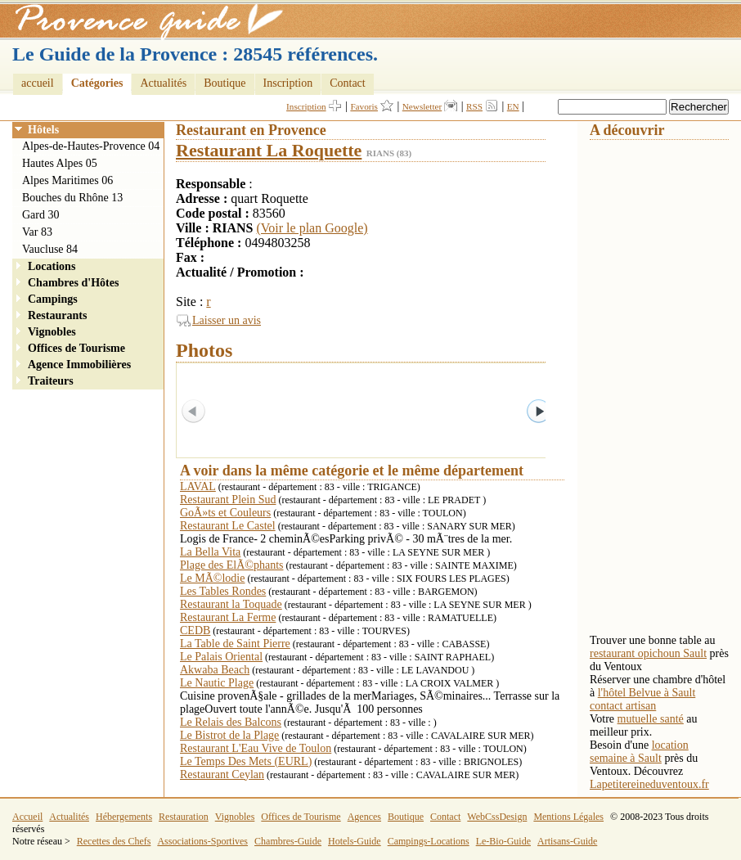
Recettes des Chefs (114, 841)
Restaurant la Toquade (231, 604)
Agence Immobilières (79, 364)
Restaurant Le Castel (228, 526)
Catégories (97, 83)
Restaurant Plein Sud (228, 499)
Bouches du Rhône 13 (72, 197)
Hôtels (43, 130)
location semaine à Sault (639, 751)
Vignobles (52, 332)
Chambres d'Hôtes (73, 283)
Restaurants (57, 315)
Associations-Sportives (202, 841)
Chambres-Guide (287, 841)
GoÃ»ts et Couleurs (225, 513)
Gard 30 (41, 215)
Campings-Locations (428, 841)
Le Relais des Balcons (230, 722)
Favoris (364, 106)
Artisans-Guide (567, 841)
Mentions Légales (568, 816)
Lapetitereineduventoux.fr (649, 784)
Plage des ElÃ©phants (232, 565)
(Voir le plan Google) (312, 228)
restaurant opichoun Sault (648, 653)
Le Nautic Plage (217, 683)
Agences (364, 816)
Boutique (224, 83)
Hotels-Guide (354, 841)
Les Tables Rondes (223, 591)
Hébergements (124, 816)
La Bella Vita (210, 552)
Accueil (27, 816)
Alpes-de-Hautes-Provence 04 (90, 146)
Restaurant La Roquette (269, 150)
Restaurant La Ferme (228, 617)
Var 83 (37, 232)
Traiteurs (51, 381)
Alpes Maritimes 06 (67, 180)
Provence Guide (143, 20)
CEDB (195, 630)
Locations (51, 266)
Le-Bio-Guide (503, 841)
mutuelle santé (651, 719)
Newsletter (422, 106)
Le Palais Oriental (221, 657)
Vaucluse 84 (50, 249)
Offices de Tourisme (76, 348)
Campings (53, 299)
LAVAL (198, 486)
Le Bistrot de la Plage (229, 735)
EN (513, 106)
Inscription (288, 83)
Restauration (184, 816)
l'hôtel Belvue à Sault (647, 693)
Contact (348, 83)
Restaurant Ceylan (222, 774)
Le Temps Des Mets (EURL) (246, 761)
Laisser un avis (226, 320)
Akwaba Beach (214, 670)
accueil (37, 83)
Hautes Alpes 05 (59, 163)
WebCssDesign (497, 816)
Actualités (163, 83)
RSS (474, 106)
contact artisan (623, 706)
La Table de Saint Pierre (235, 643)
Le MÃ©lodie (212, 578)
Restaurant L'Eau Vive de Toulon (255, 748)
